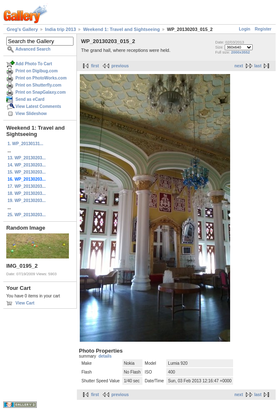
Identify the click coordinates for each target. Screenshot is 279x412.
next (238, 66)
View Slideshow (31, 113)
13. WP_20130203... (27, 158)
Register (263, 29)
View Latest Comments (38, 106)
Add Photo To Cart (33, 63)
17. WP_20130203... (27, 186)
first (95, 66)
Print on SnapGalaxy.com (40, 92)
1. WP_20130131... (25, 143)
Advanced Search (33, 49)
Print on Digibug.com (36, 71)
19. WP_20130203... (27, 200)
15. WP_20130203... (27, 172)
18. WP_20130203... (27, 193)
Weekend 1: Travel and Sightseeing (121, 29)
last (257, 66)
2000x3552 (240, 52)
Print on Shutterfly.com (38, 85)
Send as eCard (29, 99)
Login (244, 29)
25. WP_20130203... (27, 214)
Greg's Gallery (22, 29)
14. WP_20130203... (27, 165)
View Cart (24, 303)
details (105, 356)
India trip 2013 (60, 29)
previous (120, 66)
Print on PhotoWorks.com (41, 78)
